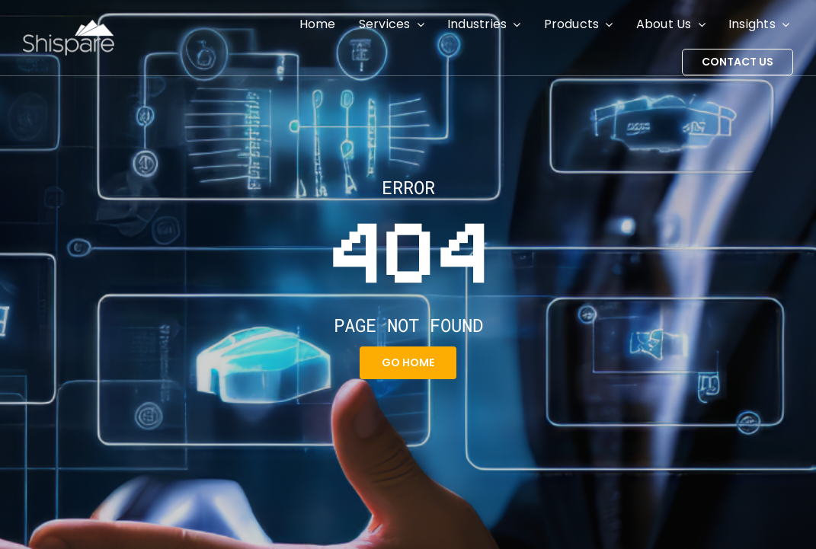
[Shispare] (68, 25)
